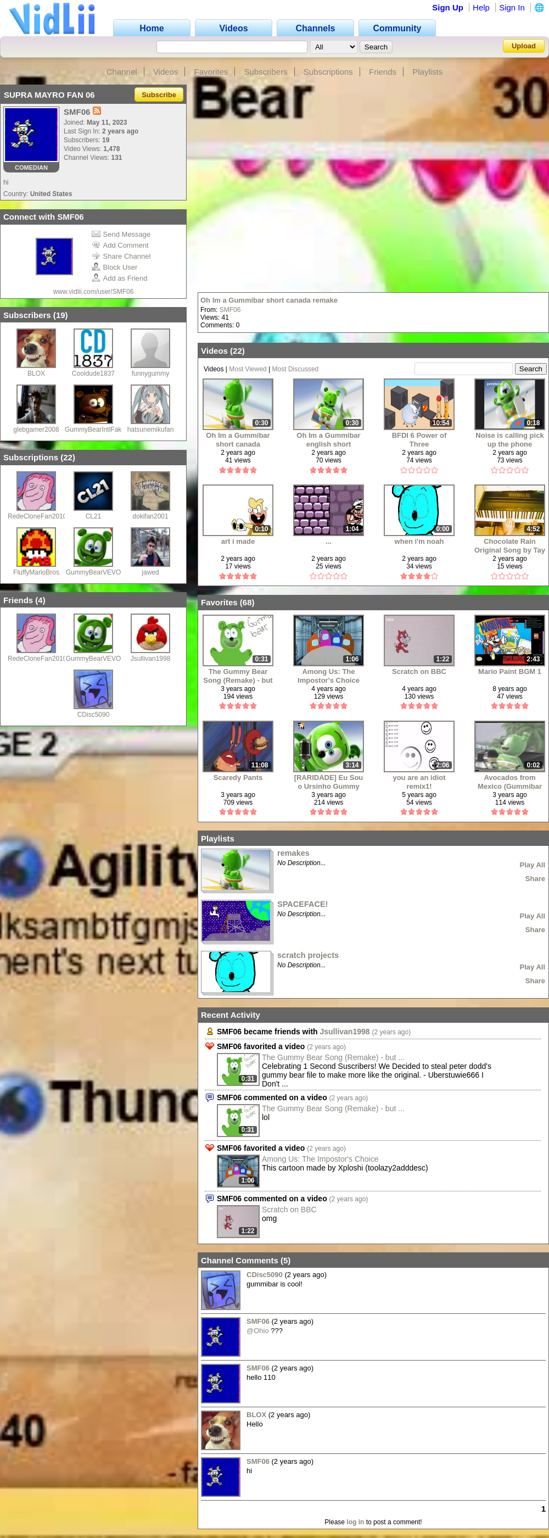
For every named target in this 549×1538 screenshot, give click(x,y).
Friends (382, 71)
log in (355, 1522)
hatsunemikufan (150, 429)
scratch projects (308, 955)
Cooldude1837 (93, 373)
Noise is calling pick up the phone (509, 439)
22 (67, 457)
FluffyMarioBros (36, 572)
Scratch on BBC (419, 671)
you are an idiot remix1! (419, 781)
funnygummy (151, 373)
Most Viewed (247, 369)
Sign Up (447, 7)
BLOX (36, 373)
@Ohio (258, 1331)
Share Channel (121, 256)
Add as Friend (120, 278)
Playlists (427, 71)
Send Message (121, 234)
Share (535, 878)
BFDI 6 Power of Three (419, 439)
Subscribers (265, 71)
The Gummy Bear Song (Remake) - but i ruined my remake (237, 675)
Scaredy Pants (238, 777)
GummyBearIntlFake (95, 429)
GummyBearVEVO (93, 572)
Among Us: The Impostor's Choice (329, 675)
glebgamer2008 (36, 429)
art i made (238, 541)
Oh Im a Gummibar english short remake (328, 439)
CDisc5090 (93, 714)
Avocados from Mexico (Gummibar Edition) (510, 781)
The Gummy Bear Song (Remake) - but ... (333, 1057)
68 (247, 602)
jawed (150, 572)
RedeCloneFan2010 (37, 516)
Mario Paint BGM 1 (509, 671)
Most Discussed (295, 369)
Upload (524, 46)
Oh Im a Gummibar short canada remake (269, 300)
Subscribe (159, 95)
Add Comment (120, 245)
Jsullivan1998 (151, 658)
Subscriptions (328, 71)
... (329, 541)
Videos (165, 71)
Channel (122, 71)
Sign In (512, 7)
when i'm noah (419, 541)
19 (60, 315)
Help (481, 7)
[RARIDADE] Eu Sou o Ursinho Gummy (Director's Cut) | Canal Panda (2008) (328, 781)
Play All (532, 865)
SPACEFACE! (302, 904)
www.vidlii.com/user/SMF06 (93, 292)
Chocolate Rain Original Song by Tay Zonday (509, 545)
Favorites (211, 71)
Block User (115, 267)
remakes (293, 853)
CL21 (94, 516)
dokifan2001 (150, 516)
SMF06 (230, 310)
